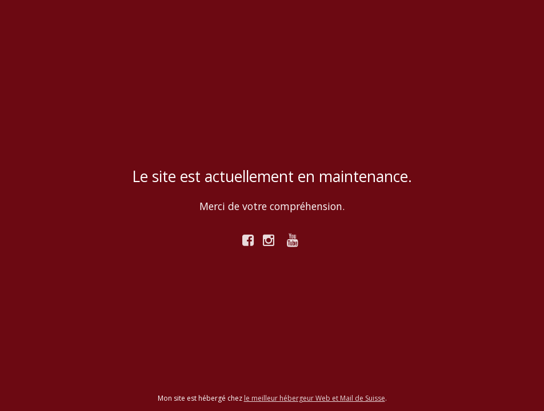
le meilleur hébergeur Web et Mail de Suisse (314, 398)
